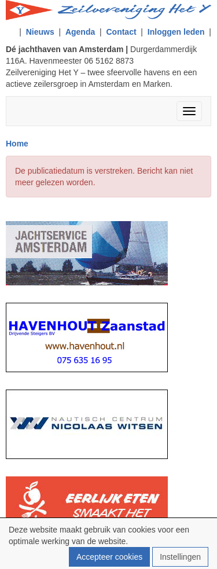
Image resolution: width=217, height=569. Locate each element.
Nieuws (40, 31)
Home (17, 143)
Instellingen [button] (180, 556)
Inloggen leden (176, 31)
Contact (121, 31)
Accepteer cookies (109, 556)
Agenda (80, 31)
